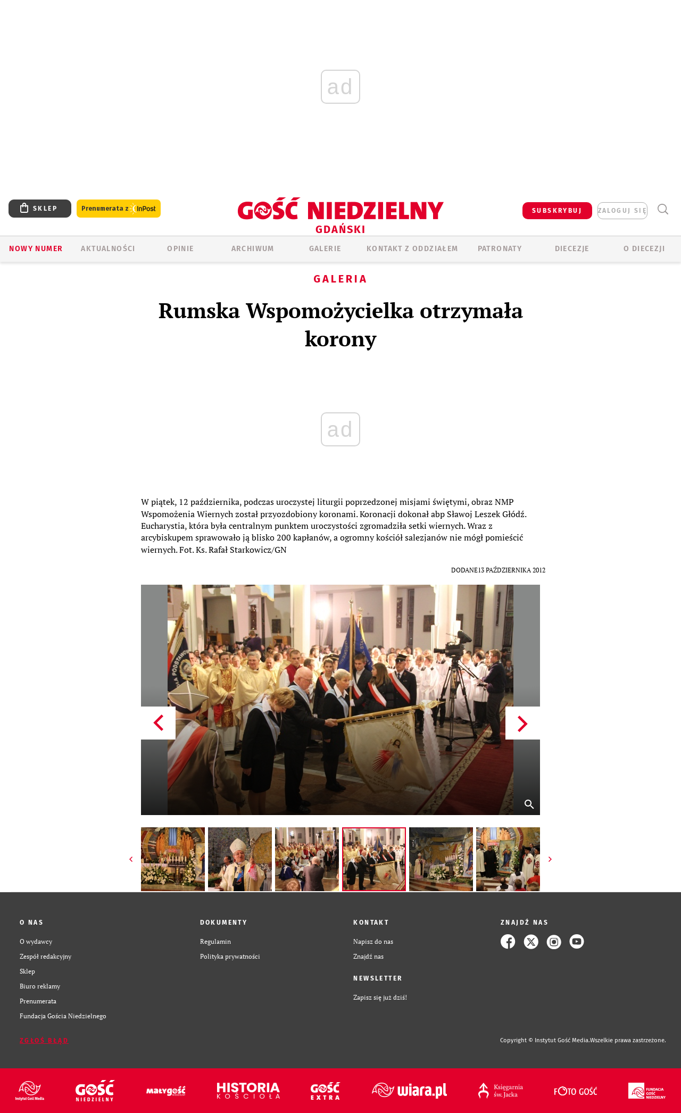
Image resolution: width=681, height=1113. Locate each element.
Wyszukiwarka (662, 209)
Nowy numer (36, 248)
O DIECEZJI (644, 248)
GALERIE (325, 248)
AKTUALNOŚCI (108, 248)
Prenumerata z (118, 209)
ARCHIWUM (253, 248)
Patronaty (500, 248)
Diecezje (572, 248)
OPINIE (180, 248)
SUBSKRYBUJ (557, 210)
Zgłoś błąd (44, 1040)
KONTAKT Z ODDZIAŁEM (413, 248)
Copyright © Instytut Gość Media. (545, 1040)
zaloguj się (622, 210)
